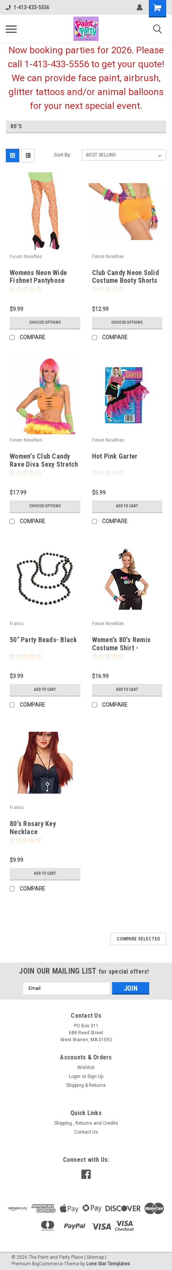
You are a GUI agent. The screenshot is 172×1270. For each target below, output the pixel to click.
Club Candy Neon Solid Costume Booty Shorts (125, 277)
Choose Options (45, 322)
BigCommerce (47, 1264)
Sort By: (62, 155)
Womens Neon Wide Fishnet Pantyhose (38, 277)
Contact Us (86, 1132)
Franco (17, 623)
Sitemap (95, 1257)
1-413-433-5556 (27, 7)
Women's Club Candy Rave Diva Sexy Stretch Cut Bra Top (44, 464)
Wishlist (86, 1067)
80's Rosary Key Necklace (33, 827)
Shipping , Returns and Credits (86, 1123)
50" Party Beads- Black (43, 640)
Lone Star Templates (108, 1264)
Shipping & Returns (86, 1085)
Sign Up (95, 1076)
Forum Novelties (26, 256)
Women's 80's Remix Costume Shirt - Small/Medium (121, 648)
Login (74, 1076)
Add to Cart (127, 506)
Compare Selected (138, 939)
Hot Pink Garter (115, 456)
